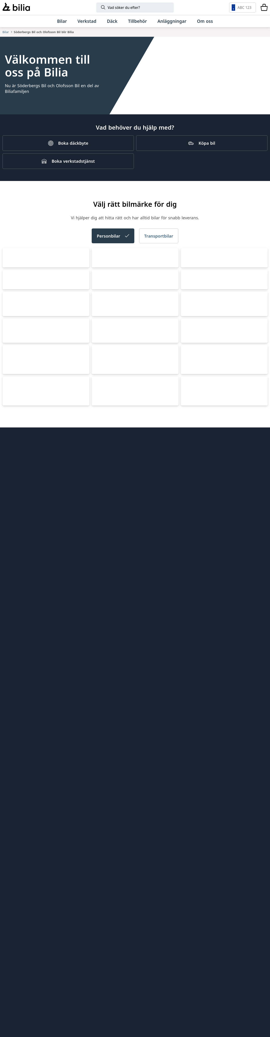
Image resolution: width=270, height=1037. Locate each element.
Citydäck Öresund (87, 863)
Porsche (192, 659)
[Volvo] (34, 954)
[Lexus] (32, 1005)
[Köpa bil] (201, 152)
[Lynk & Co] (100, 954)
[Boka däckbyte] (68, 152)
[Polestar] (67, 954)
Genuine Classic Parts (160, 798)
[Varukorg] (264, 8)
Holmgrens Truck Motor (162, 831)
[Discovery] (196, 1005)
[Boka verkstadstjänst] (68, 170)
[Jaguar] (238, 1005)
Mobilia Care (151, 822)
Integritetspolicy (18, 847)
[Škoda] (80, 979)
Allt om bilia (14, 798)
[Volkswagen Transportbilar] (212, 979)
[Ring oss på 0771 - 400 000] (33, 916)
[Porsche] (73, 1005)
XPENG (102, 576)
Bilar (6, 32)
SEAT (99, 412)
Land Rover (107, 741)
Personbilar (113, 248)
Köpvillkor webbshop (23, 839)
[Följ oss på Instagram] (246, 858)
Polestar (15, 576)
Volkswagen (19, 329)
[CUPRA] (116, 979)
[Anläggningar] (172, 21)
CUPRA (13, 412)
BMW (11, 494)
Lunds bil (148, 814)
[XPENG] (179, 979)
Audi (99, 329)
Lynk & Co (17, 741)
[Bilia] (16, 7)
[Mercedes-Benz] (219, 954)
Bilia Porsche (83, 822)
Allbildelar (80, 839)
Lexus (101, 659)
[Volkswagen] (244, 954)
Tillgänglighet (16, 863)
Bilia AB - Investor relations (97, 798)
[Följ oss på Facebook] (260, 858)
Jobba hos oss (16, 831)
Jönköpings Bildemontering (97, 847)
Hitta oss (11, 806)
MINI (11, 659)
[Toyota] (193, 954)
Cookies (10, 855)
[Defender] (155, 1005)
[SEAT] (145, 979)
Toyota (102, 494)
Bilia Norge (81, 831)
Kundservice (14, 822)
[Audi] (39, 979)
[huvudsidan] (253, 791)
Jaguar (191, 741)
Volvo (190, 412)
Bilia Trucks (150, 839)
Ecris (75, 855)
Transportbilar (158, 248)
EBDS (144, 806)
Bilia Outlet (81, 806)
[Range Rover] (114, 1005)
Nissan (191, 576)
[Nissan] (238, 979)
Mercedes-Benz (201, 494)
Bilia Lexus (80, 814)
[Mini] (162, 954)
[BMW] (133, 954)
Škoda (190, 329)
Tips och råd (15, 814)
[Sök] (135, 8)
